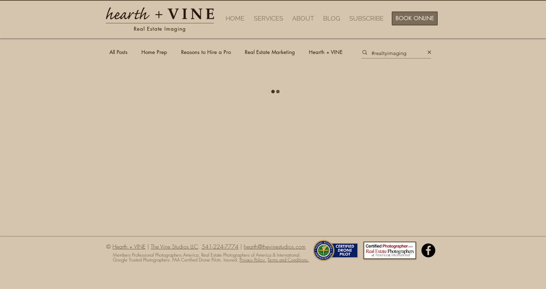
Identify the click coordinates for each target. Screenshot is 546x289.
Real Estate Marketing (270, 52)
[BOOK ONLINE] (415, 18)
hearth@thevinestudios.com (275, 246)
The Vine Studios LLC (174, 246)
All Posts (118, 52)
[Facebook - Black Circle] (428, 250)
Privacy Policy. (253, 260)
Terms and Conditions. (288, 260)
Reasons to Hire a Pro (206, 52)
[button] (269, 18)
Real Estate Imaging (160, 28)
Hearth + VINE (326, 52)
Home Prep (154, 52)
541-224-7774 (220, 246)
